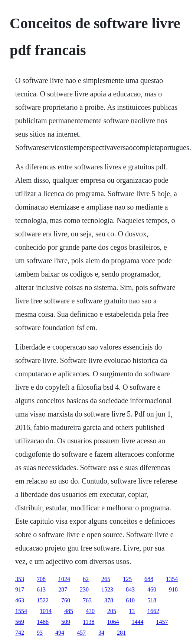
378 (108, 600)
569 (19, 622)
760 (65, 600)
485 (68, 611)
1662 (153, 611)
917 (19, 589)
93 (40, 632)
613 (41, 589)
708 (41, 579)
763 (87, 600)
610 (130, 600)
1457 (162, 622)
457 (81, 632)
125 (127, 579)
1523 (107, 589)
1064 (113, 622)
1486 (43, 622)
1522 (43, 600)
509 (65, 622)
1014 (46, 611)
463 (19, 600)
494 (59, 632)
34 (101, 632)
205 (111, 611)
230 (84, 589)
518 (151, 600)
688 (148, 579)
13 (132, 611)
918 (173, 589)
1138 (88, 622)
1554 (21, 611)
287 (62, 589)
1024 (64, 579)
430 (90, 611)
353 (19, 579)
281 (121, 632)
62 (86, 579)
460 (151, 589)
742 (19, 632)
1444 (137, 622)
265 (105, 579)
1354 (172, 579)
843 (130, 589)
